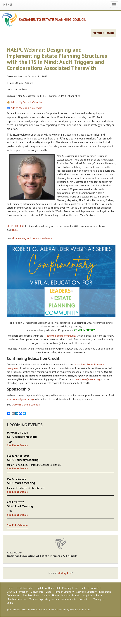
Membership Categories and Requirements (52, 599)
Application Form (92, 595)
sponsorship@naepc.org (20, 399)
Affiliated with (60, 554)
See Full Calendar (17, 525)
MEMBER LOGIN (103, 33)
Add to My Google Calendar (26, 108)
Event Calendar (24, 588)
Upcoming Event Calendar (26, 404)
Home (10, 588)
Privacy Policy (68, 609)
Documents (37, 591)
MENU (7, 4)
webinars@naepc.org (88, 379)
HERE (15, 229)
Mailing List (65, 573)
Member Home (50, 595)
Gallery (85, 588)
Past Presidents (31, 595)
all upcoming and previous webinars (32, 238)
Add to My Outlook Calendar (26, 102)
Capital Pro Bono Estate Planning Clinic (56, 588)
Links (48, 591)
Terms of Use (84, 609)
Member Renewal (16, 599)
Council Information (17, 591)
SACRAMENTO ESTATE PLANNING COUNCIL (52, 19)
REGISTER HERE (15, 226)
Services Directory (86, 591)
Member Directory (63, 591)
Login (10, 602)
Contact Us (84, 599)
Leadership (105, 591)
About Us (96, 588)
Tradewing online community (60, 335)
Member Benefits (71, 595)
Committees (13, 595)
